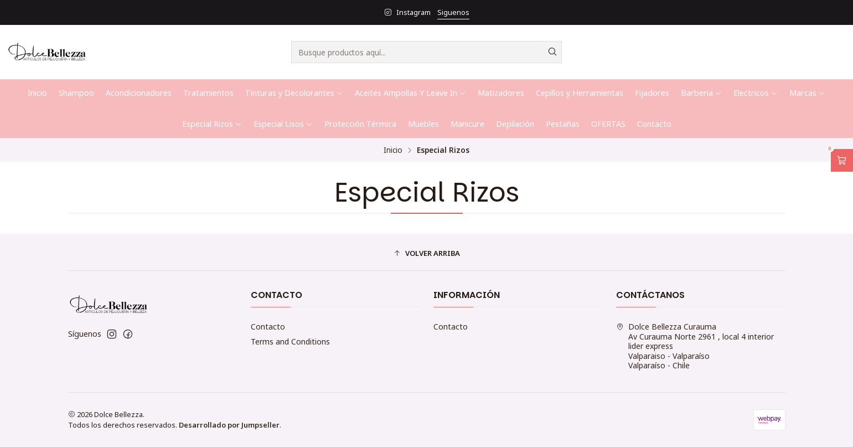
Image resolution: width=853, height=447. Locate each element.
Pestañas (563, 124)
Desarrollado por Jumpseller (229, 425)
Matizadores (501, 93)
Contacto (654, 124)
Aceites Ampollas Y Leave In (410, 93)
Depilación (515, 124)
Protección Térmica (360, 124)
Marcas (807, 93)
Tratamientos (208, 93)
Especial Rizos (212, 124)
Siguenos (453, 12)
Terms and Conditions (290, 341)
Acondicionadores (139, 93)
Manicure (467, 124)
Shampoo (76, 93)
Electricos (755, 93)
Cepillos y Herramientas (579, 93)
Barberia (701, 93)
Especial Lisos (283, 124)
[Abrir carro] (842, 160)
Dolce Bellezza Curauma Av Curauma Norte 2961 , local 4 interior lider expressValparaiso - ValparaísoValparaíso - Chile (695, 346)
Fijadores (652, 93)
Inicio (37, 93)
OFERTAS (608, 124)
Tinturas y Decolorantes (294, 93)
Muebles (423, 124)
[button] (426, 253)
